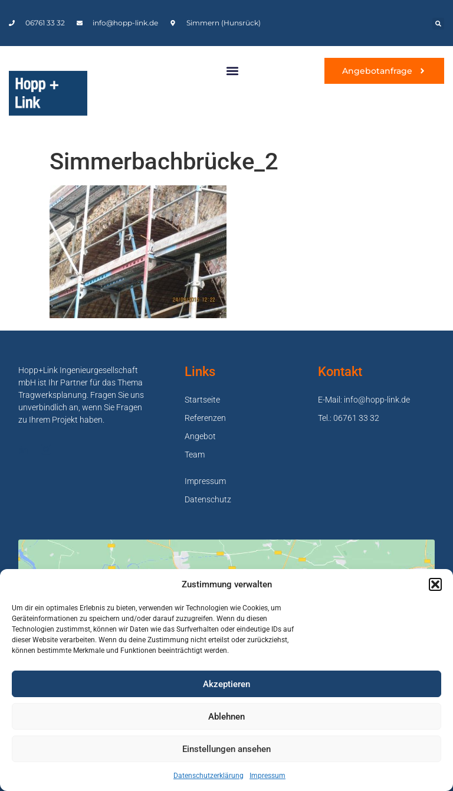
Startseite (202, 399)
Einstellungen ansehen (226, 749)
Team (195, 454)
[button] (435, 584)
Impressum (267, 776)
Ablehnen (226, 716)
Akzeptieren (226, 684)
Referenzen (205, 418)
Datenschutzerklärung (208, 776)
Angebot (200, 436)
